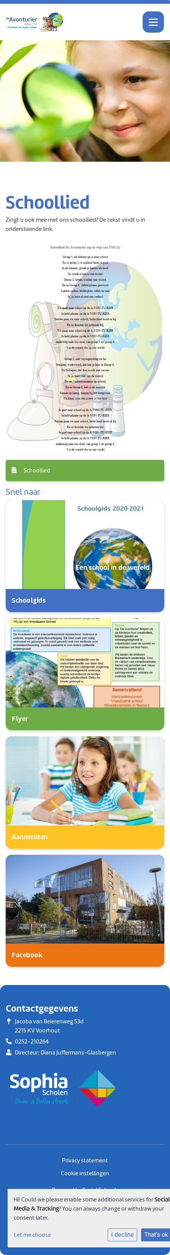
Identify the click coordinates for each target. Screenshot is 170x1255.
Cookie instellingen (85, 1173)
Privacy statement (85, 1160)
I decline (122, 1234)
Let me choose (32, 1235)
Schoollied (31, 470)
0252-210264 (32, 1041)
